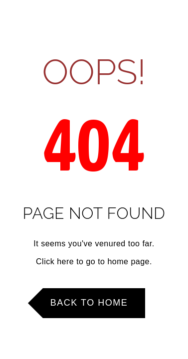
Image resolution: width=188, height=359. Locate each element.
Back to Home (89, 303)
